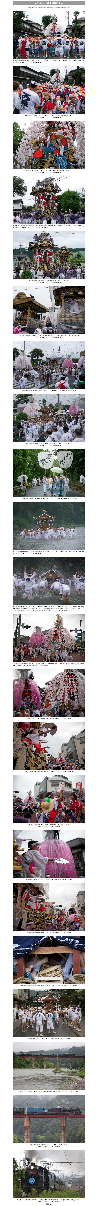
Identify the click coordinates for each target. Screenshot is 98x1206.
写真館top (49, 1204)
